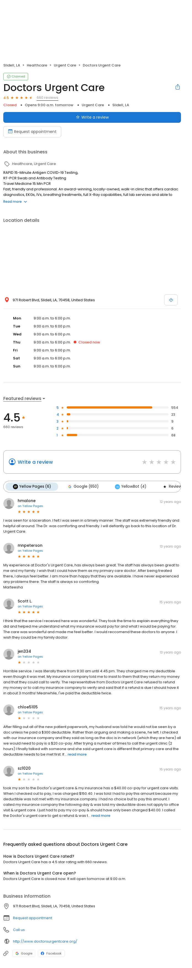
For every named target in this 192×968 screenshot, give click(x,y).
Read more (15, 201)
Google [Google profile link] (23, 953)
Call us (19, 929)
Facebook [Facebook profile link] (51, 953)
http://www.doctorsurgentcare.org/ (45, 941)
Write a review (35, 461)
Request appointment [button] (32, 918)
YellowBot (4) (130, 486)
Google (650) (82, 486)
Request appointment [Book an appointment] (32, 131)
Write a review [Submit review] (92, 117)
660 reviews (47, 97)
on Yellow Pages (30, 506)
